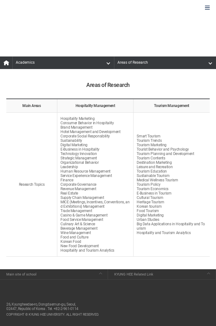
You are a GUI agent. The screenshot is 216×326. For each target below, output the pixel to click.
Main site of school (21, 274)
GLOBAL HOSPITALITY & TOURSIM (38, 8)
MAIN (6, 62)
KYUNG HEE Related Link (133, 274)
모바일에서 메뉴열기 (207, 8)
